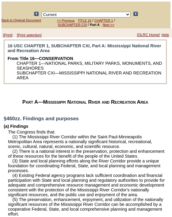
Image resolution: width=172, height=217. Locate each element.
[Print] (7, 35)
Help (165, 35)
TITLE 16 (84, 20)
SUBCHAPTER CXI (72, 25)
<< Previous (66, 20)
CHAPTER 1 (103, 20)
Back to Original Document (21, 20)
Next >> (108, 25)
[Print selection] (29, 35)
